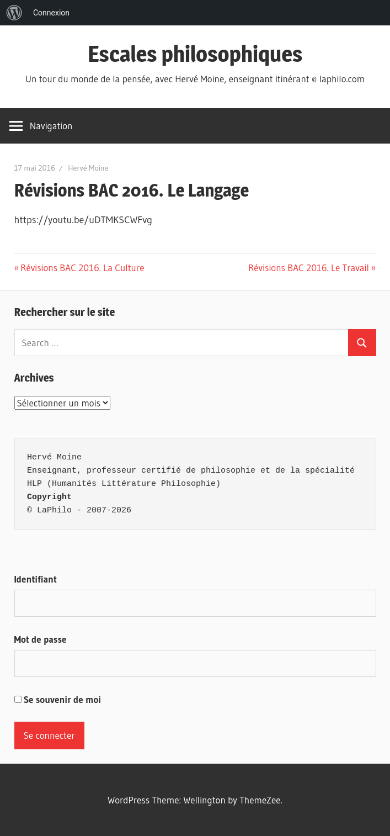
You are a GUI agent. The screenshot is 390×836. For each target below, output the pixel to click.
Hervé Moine (88, 168)
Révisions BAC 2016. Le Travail (308, 267)
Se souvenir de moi (57, 699)
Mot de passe (40, 639)
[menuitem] (14, 12)
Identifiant (35, 579)
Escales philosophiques (195, 53)
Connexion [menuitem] (51, 12)
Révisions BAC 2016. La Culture (82, 267)
